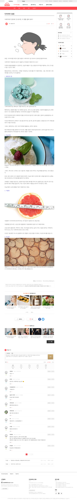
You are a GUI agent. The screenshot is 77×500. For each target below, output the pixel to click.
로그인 (47, 1)
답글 (10, 383)
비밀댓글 (8, 353)
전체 (14, 8)
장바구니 (60, 1)
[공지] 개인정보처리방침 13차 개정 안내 (65, 36)
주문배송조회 (55, 1)
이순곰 (63, 53)
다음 (31, 312)
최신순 (49, 362)
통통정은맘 (64, 48)
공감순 (53, 362)
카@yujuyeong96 (65, 51)
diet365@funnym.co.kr (7, 482)
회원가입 (50, 1)
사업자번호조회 (32, 490)
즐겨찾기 (70, 1)
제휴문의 (11, 473)
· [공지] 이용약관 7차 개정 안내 (60, 484)
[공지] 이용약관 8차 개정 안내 (64, 35)
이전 (27, 312)
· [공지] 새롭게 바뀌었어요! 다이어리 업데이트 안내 (64, 487)
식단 (29, 8)
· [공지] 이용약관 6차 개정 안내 (60, 486)
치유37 (63, 45)
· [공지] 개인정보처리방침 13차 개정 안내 (62, 483)
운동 (24, 8)
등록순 (45, 362)
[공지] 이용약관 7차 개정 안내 (64, 38)
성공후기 (34, 8)
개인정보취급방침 (4, 473)
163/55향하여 (64, 56)
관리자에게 (5, 488)
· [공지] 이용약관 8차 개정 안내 (60, 482)
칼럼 (19, 8)
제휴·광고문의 (65, 1)
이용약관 (17, 473)
